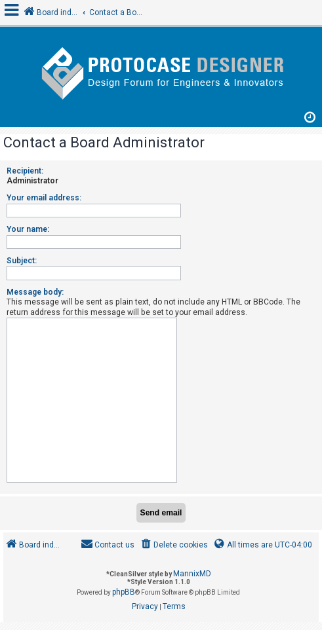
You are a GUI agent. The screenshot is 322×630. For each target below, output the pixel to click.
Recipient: (25, 171)
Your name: (28, 229)
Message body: (35, 292)
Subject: (22, 260)
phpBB (123, 592)
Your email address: (44, 197)
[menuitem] (173, 545)
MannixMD (192, 573)
